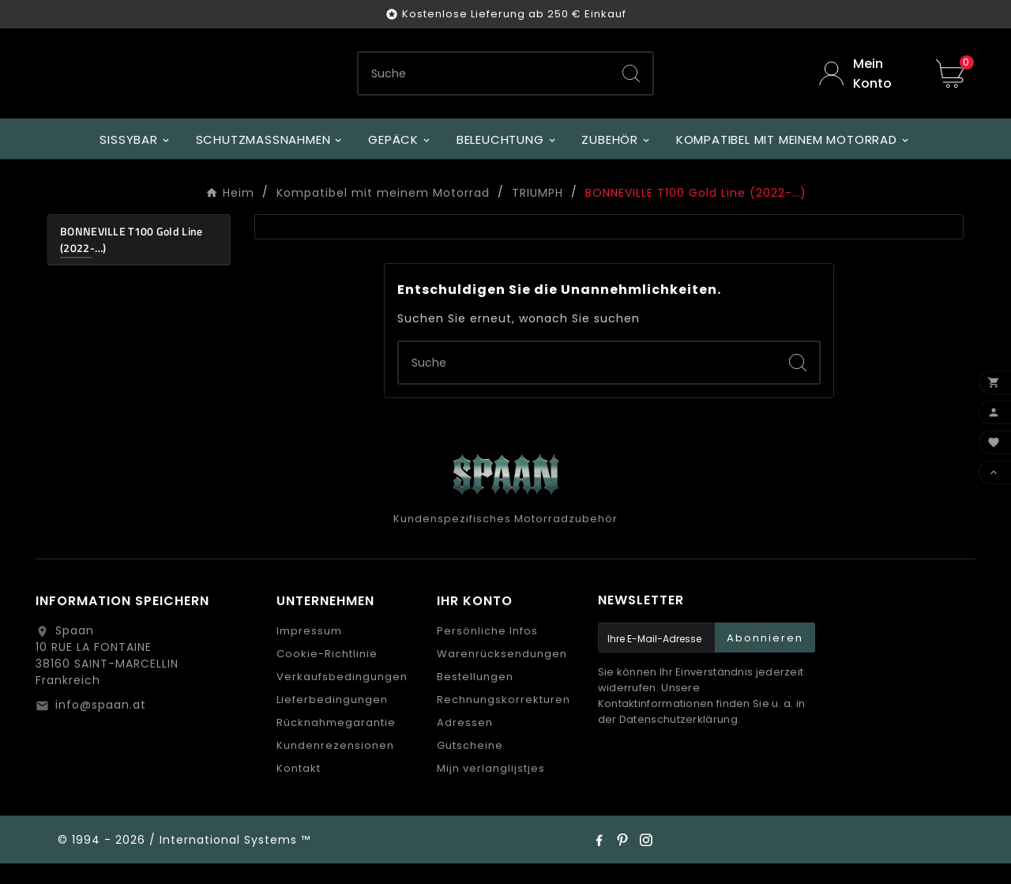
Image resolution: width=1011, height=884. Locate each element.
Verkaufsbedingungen (342, 697)
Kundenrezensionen (335, 765)
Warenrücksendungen (502, 674)
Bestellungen (475, 697)
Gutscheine (470, 765)
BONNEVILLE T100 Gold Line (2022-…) (131, 259)
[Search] (631, 83)
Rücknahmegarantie (336, 742)
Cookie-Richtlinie (327, 674)
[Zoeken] (485, 83)
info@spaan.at (100, 725)
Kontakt (298, 788)
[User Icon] (865, 83)
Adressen (465, 742)
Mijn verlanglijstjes (491, 788)
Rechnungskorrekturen (503, 720)
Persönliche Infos (487, 651)
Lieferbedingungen (332, 720)
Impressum (309, 651)
